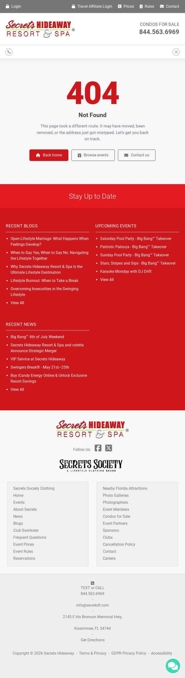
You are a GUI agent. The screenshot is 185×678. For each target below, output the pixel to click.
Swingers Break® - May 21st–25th (40, 367)
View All (17, 303)
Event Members (116, 509)
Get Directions (93, 640)
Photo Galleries (116, 495)
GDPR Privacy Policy (129, 653)
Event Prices (23, 544)
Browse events (93, 155)
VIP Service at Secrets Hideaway (38, 359)
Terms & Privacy (92, 653)
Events (19, 502)
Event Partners (115, 523)
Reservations (24, 558)
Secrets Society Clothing (33, 488)
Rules (147, 6)
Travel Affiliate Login (92, 6)
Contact (169, 6)
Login (13, 6)
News (18, 516)
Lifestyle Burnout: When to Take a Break (44, 280)
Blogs (18, 523)
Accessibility (161, 653)
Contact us (136, 155)
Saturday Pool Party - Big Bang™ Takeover (135, 238)
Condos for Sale (159, 24)
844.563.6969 (159, 31)
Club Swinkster (26, 530)
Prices (126, 6)
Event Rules (23, 551)
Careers (109, 558)
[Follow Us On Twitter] (108, 449)
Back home (49, 155)
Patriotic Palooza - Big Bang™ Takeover (133, 247)
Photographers (115, 502)
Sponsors (111, 530)
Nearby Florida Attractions (125, 488)
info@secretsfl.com (92, 605)
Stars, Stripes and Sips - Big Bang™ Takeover (138, 263)
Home (18, 495)
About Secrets (25, 509)
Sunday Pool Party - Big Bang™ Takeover (134, 255)
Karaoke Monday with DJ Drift (126, 271)
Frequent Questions (29, 537)
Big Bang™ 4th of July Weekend (37, 337)
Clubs (107, 537)
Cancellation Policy (119, 544)
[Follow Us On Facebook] (98, 449)
